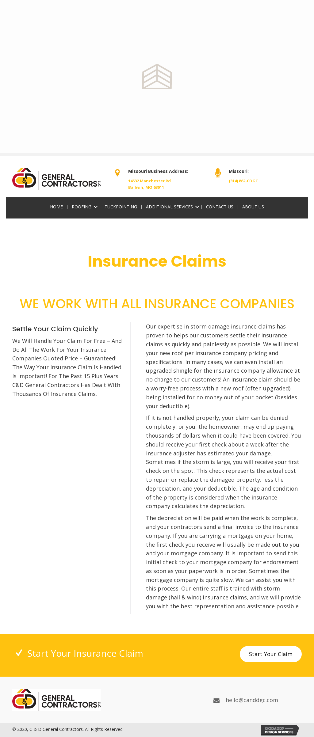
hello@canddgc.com (252, 700)
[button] (271, 654)
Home (56, 207)
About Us (253, 207)
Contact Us (219, 207)
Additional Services (169, 207)
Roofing (81, 207)
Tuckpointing (121, 207)
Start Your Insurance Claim (85, 653)
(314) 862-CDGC (243, 181)
